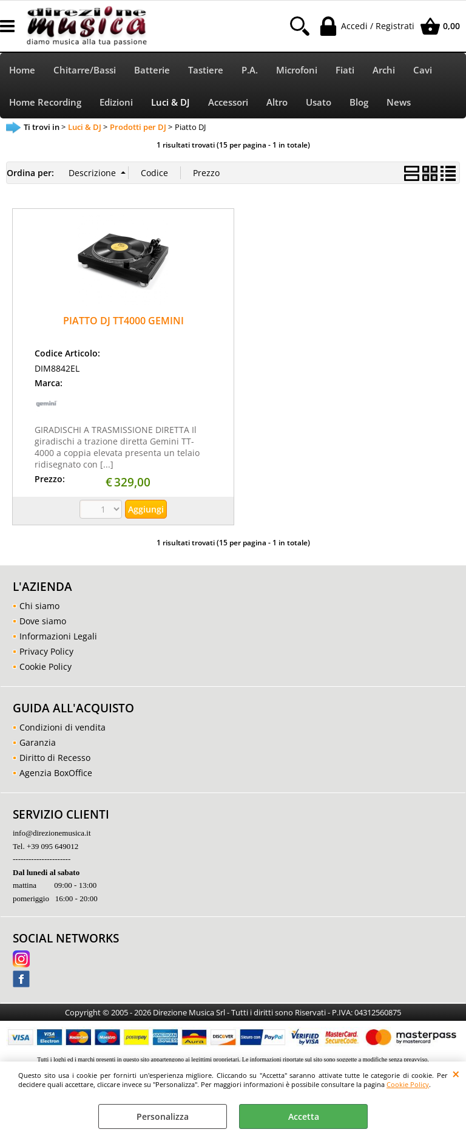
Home (22, 70)
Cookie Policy (408, 1084)
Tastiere (205, 70)
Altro (277, 102)
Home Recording (45, 102)
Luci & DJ (170, 102)
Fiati (345, 70)
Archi (384, 70)
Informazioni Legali (58, 636)
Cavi (422, 70)
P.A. (249, 70)
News (399, 102)
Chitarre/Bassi (84, 70)
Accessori (228, 102)
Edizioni (116, 102)
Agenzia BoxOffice (55, 773)
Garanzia (37, 742)
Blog (359, 102)
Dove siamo (42, 621)
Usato (318, 102)
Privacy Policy (46, 651)
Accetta (303, 1116)
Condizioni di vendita (62, 727)
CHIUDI (456, 1074)
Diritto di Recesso (54, 757)
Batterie (152, 70)
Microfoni (296, 70)
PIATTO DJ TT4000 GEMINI (123, 320)
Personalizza (163, 1116)
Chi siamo (39, 606)
